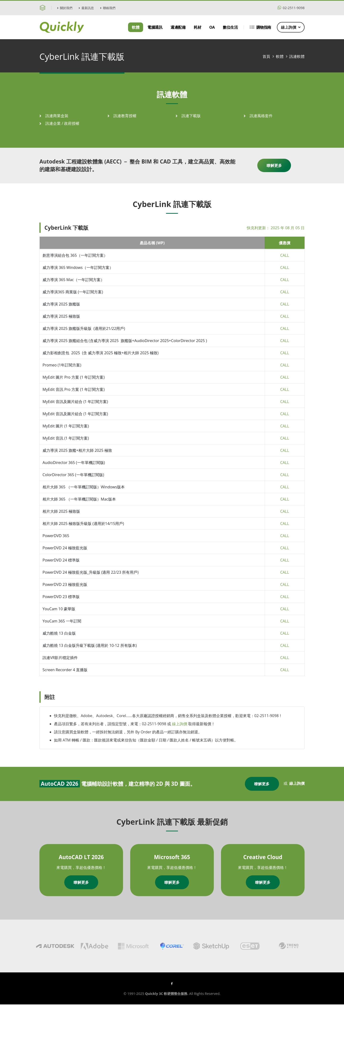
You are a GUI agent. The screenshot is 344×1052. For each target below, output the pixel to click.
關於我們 (64, 8)
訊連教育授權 (124, 115)
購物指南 (260, 27)
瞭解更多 (274, 165)
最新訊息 (86, 8)
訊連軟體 (297, 56)
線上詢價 (291, 27)
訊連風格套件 (261, 115)
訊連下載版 (191, 115)
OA (212, 27)
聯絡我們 (107, 8)
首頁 (266, 56)
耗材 (197, 27)
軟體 (135, 27)
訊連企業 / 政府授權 (62, 123)
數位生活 (230, 27)
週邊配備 (178, 27)
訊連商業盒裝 (56, 115)
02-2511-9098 (291, 7)
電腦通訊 (154, 27)
